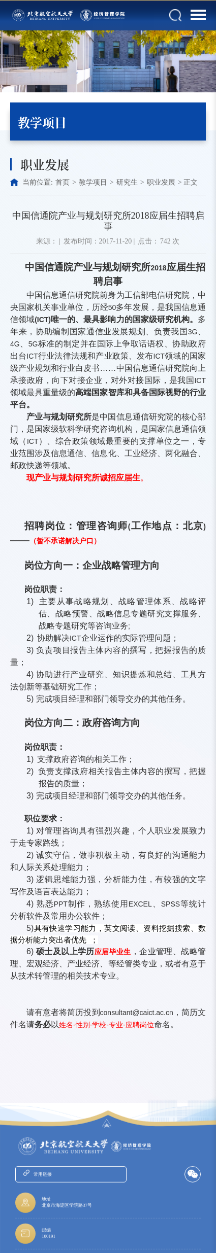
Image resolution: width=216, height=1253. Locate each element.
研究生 (127, 182)
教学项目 (93, 182)
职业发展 (161, 182)
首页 (62, 182)
